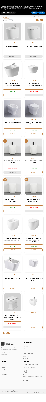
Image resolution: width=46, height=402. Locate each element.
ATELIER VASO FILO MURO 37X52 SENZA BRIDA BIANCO (34, 46)
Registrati (4, 367)
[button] (44, 2)
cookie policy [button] (22, 5)
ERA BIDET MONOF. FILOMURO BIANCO (12, 162)
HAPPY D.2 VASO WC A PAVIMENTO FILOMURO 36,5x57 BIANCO (34, 279)
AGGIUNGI (12, 95)
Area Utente (4, 365)
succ (42, 19)
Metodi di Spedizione (28, 353)
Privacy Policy (26, 359)
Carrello (3, 370)
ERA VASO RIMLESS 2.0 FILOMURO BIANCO (33, 201)
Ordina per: (5, 20)
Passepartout (42, 393)
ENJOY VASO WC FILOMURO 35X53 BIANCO (34, 123)
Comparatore (4, 374)
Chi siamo (26, 346)
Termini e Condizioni (28, 351)
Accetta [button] (41, 12)
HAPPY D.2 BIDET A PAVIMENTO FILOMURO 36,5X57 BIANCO (12, 278)
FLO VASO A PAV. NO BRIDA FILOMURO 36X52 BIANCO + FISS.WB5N (34, 240)
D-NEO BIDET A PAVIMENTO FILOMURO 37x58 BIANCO (12, 84)
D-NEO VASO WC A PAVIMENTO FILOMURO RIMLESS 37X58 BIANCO (34, 85)
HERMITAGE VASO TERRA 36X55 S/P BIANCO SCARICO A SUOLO (12, 318)
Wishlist (3, 372)
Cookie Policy (26, 356)
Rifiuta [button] (34, 12)
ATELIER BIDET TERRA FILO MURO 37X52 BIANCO (12, 46)
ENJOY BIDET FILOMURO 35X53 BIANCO (12, 123)
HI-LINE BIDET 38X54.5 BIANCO (34, 316)
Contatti (25, 349)
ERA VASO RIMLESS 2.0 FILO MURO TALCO (12, 201)
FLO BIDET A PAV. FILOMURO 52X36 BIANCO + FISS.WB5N (12, 239)
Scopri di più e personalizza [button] (8, 12)
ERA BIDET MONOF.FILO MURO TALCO (33, 162)
